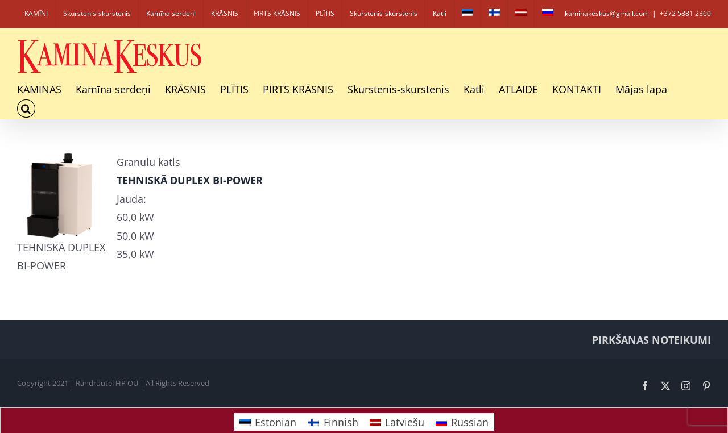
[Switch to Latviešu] (397, 422)
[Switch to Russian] (548, 13)
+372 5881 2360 (685, 13)
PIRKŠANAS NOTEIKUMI (651, 340)
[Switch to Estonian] (467, 13)
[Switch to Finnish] (494, 13)
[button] (26, 108)
